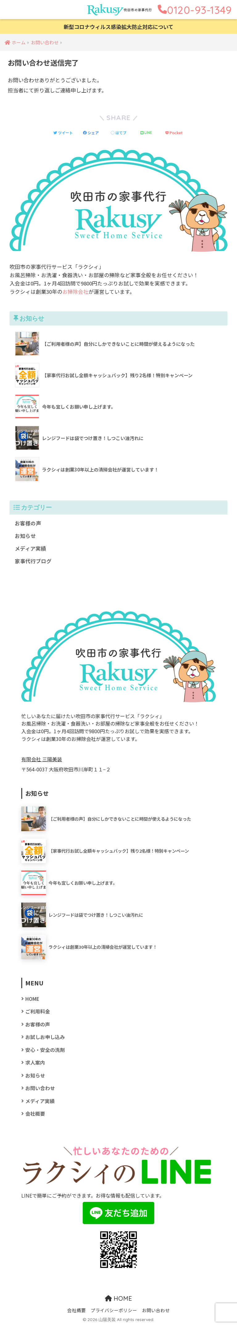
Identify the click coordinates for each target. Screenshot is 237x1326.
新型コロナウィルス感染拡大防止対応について (118, 26)
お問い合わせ (40, 1088)
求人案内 (35, 1062)
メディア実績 (30, 548)
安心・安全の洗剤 (45, 1049)
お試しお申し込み (45, 1037)
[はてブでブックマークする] (119, 132)
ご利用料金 (37, 1011)
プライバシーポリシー (114, 1310)
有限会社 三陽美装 (41, 759)
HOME (32, 998)
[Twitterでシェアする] (63, 132)
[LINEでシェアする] (146, 132)
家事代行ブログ (33, 561)
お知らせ (25, 536)
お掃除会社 (75, 291)
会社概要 (35, 1113)
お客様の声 (28, 523)
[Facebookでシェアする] (91, 132)
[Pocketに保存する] (174, 132)
